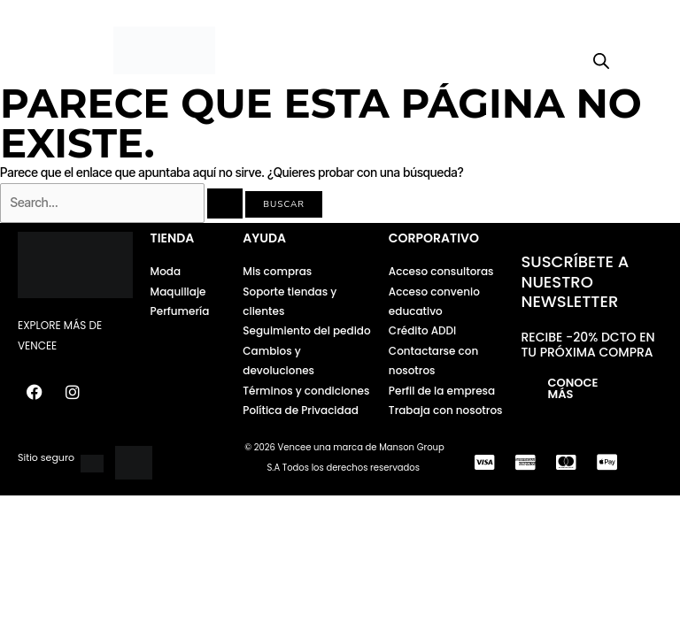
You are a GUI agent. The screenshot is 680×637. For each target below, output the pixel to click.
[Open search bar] (601, 61)
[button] (66, 51)
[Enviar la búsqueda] (225, 203)
